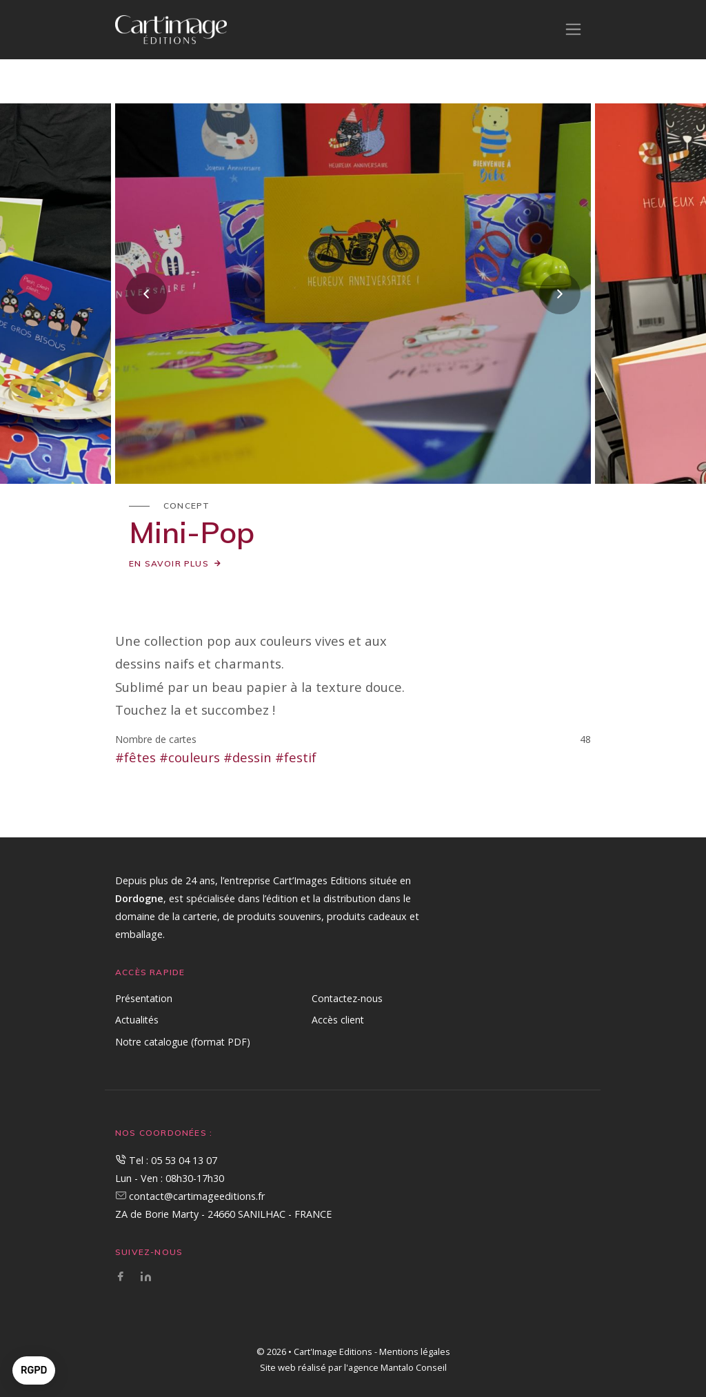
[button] (33, 1370)
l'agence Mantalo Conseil (395, 1367)
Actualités (137, 1019)
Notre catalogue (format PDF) (182, 1041)
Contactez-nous (347, 998)
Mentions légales (414, 1351)
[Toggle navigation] (573, 29)
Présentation (143, 998)
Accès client (338, 1019)
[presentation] (146, 293)
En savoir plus (169, 563)
